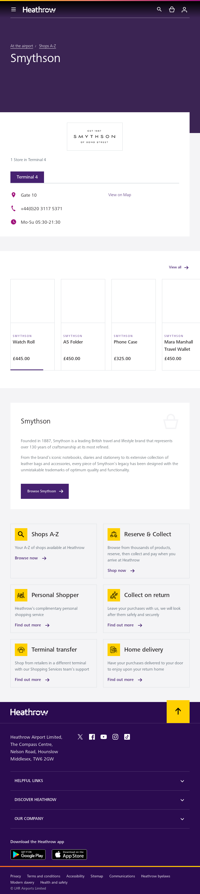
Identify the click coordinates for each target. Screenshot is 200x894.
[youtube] (104, 737)
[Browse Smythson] (45, 491)
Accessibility (75, 876)
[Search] (159, 9)
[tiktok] (127, 737)
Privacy (15, 876)
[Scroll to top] (178, 711)
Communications (122, 876)
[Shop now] (146, 551)
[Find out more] (53, 609)
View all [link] (179, 267)
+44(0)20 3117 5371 (42, 208)
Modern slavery (22, 882)
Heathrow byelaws (155, 876)
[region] (100, 324)
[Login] (184, 9)
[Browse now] (53, 551)
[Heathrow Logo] (39, 9)
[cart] (172, 9)
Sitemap (97, 876)
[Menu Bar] (13, 9)
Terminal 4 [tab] (27, 177)
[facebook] (92, 737)
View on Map (119, 195)
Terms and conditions (43, 876)
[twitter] (80, 737)
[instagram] (115, 737)
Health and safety (53, 882)
